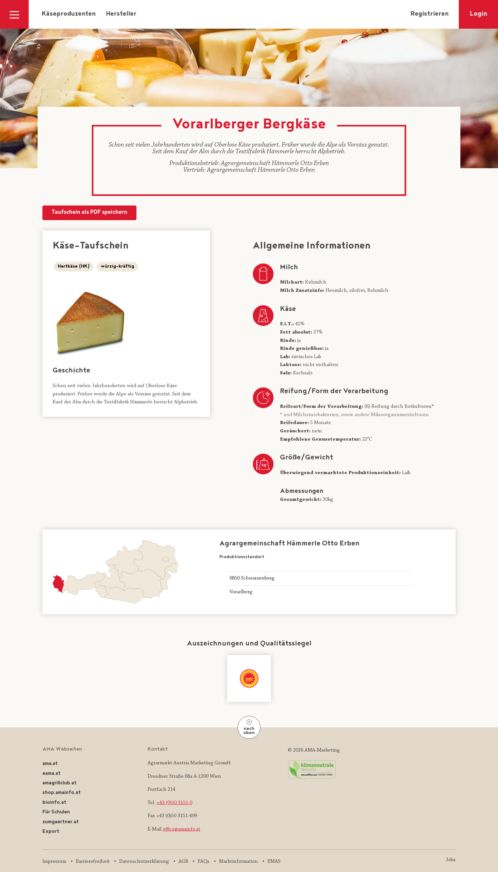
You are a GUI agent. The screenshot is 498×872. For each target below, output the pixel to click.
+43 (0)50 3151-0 (174, 802)
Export (50, 831)
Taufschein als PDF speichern (89, 212)
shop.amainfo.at (61, 792)
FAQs (203, 861)
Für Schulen (56, 812)
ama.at (50, 763)
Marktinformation (238, 861)
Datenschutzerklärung (144, 861)
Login (478, 14)
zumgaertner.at (60, 822)
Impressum (54, 861)
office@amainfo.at (181, 829)
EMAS (274, 861)
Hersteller (121, 14)
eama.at (51, 773)
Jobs (451, 859)
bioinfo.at (54, 802)
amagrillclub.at (59, 783)
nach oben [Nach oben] (249, 727)
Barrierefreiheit (93, 861)
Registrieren (429, 14)
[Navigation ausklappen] (14, 14)
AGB (183, 861)
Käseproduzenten (68, 14)
